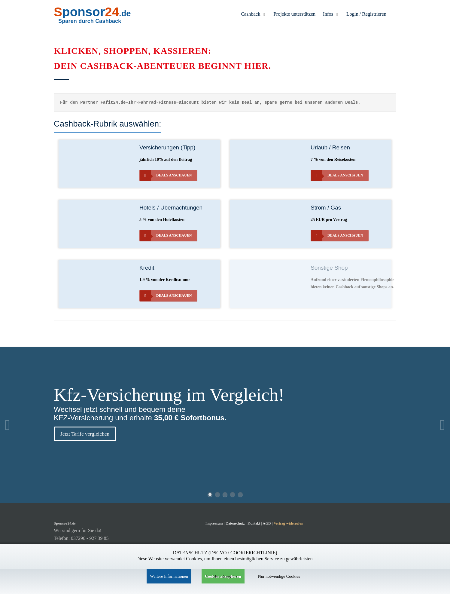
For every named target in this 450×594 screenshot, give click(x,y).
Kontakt (254, 523)
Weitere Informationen (169, 576)
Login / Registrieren (366, 14)
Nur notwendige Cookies (279, 576)
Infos (331, 14)
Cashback (253, 14)
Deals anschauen (166, 175)
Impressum (214, 523)
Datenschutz (235, 523)
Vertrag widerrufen (288, 523)
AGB (267, 523)
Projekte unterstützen (294, 14)
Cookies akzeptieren (223, 576)
